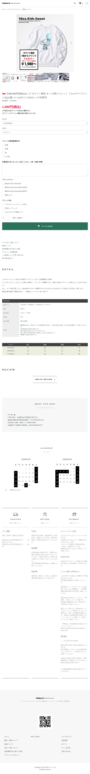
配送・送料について (9, 740)
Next (70, 43)
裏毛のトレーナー (31, 9)
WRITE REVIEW (44, 379)
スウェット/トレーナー (15, 9)
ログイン (62, 744)
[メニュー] (87, 3)
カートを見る (63, 748)
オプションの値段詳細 (9, 252)
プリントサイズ (7, 179)
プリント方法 (6, 200)
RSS (32, 736)
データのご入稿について (10, 242)
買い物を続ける (7, 258)
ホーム (4, 9)
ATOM (37, 736)
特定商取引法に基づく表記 (11, 249)
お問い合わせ (63, 751)
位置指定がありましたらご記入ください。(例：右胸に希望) (22, 162)
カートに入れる (45, 226)
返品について (6, 246)
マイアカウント (64, 736)
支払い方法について (9, 748)
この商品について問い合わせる (12, 255)
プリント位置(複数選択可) (11, 141)
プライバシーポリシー (9, 755)
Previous (19, 43)
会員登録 (62, 740)
